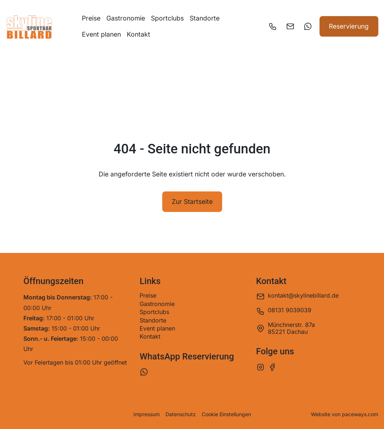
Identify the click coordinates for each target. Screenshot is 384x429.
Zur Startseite (192, 201)
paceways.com (360, 414)
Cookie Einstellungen (226, 414)
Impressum (146, 414)
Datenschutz (181, 414)
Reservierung (349, 26)
